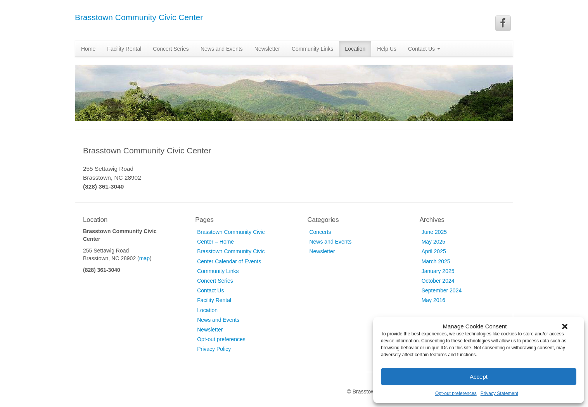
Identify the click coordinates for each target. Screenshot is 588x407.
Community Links (312, 49)
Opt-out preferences (456, 393)
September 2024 (442, 290)
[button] (565, 326)
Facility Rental (124, 49)
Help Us (386, 49)
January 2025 (438, 271)
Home (88, 49)
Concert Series (171, 49)
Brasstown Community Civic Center (139, 17)
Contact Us (424, 49)
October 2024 (438, 281)
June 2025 (434, 232)
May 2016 (433, 300)
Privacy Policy (214, 349)
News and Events (222, 49)
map (144, 258)
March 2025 (436, 261)
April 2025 (434, 251)
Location (355, 49)
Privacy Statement (499, 393)
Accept (479, 376)
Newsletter (267, 49)
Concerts (320, 232)
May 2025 (433, 242)
